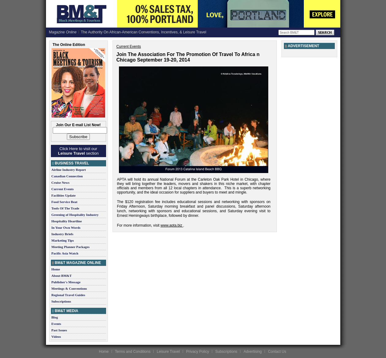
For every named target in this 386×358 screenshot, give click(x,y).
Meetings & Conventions (69, 288)
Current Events (63, 189)
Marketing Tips (63, 240)
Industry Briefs (63, 234)
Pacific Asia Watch (65, 253)
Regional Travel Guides (68, 295)
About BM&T (62, 275)
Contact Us (277, 351)
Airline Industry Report (69, 169)
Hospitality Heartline (67, 221)
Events (56, 324)
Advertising (252, 351)
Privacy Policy (197, 351)
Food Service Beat (65, 202)
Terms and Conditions (133, 351)
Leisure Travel (168, 351)
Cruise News (61, 182)
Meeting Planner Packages (71, 247)
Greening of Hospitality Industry (75, 215)
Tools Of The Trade (65, 208)
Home (56, 269)
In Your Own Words (66, 227)
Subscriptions (61, 301)
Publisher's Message (66, 282)
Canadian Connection (67, 176)
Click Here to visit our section (78, 151)
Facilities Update (64, 195)
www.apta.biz (171, 225)
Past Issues (59, 330)
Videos (56, 336)
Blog (55, 317)
